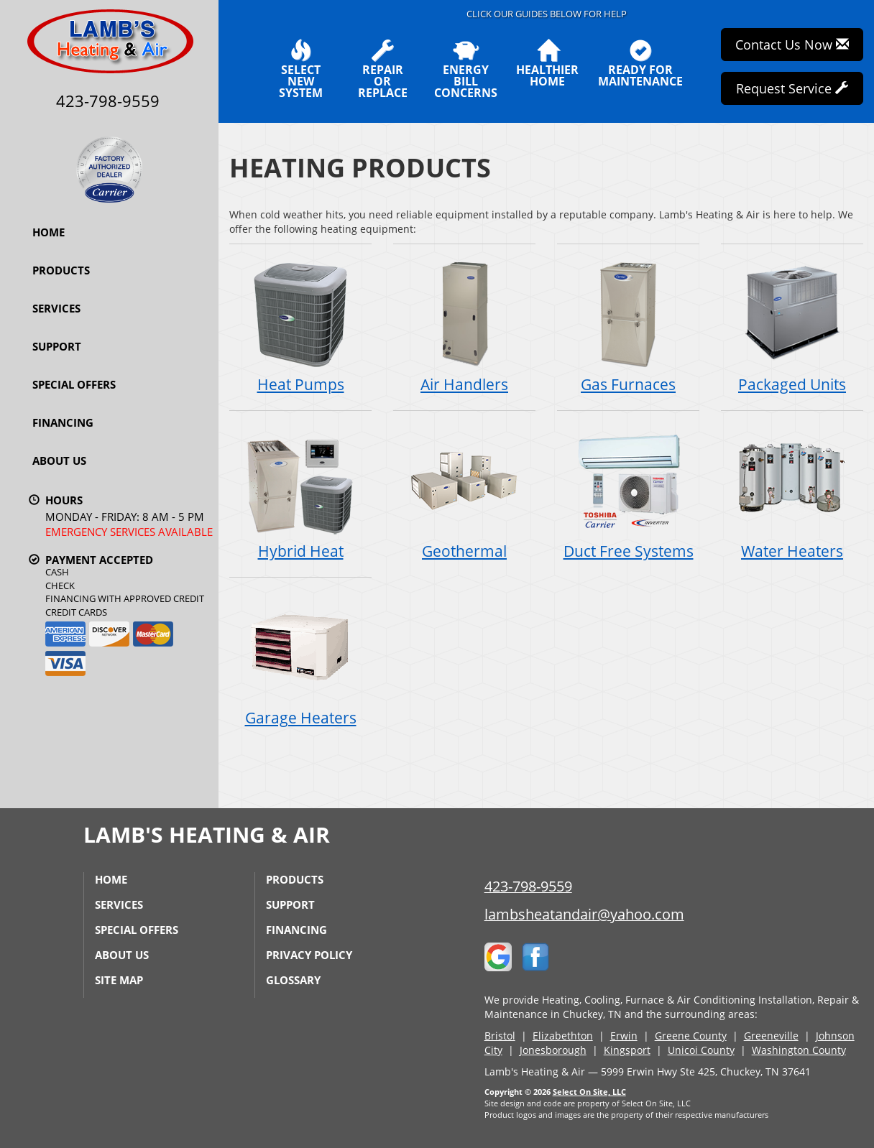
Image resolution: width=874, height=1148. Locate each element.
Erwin (624, 1035)
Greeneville (771, 1035)
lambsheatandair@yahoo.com (584, 914)
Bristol (499, 1035)
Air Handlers (464, 326)
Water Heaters (792, 493)
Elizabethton (563, 1035)
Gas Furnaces (628, 326)
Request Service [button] (792, 88)
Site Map (119, 980)
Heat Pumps (300, 326)
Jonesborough (553, 1050)
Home (48, 232)
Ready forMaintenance (640, 63)
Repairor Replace (382, 69)
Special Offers (74, 384)
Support (56, 346)
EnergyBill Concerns (465, 69)
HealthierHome (547, 63)
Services (56, 308)
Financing (62, 422)
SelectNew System (300, 69)
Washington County (799, 1050)
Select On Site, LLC (589, 1091)
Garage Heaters (300, 660)
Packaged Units (792, 326)
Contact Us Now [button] (792, 44)
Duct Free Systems (628, 493)
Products (61, 270)
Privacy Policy (309, 955)
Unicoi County (701, 1050)
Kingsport (627, 1050)
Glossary (293, 980)
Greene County (691, 1035)
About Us (59, 460)
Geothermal (464, 493)
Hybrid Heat (300, 493)
